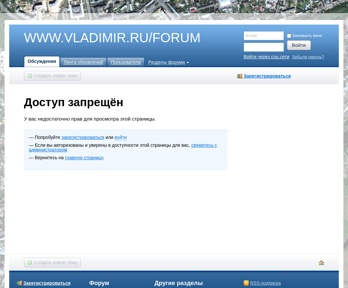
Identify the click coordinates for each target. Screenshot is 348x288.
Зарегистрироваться (267, 76)
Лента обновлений (83, 62)
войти (121, 137)
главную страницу (84, 157)
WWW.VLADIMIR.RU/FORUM (101, 38)
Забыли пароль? (308, 57)
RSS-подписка (265, 283)
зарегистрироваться (82, 137)
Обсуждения (42, 61)
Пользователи (126, 62)
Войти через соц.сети (266, 56)
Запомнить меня (304, 35)
